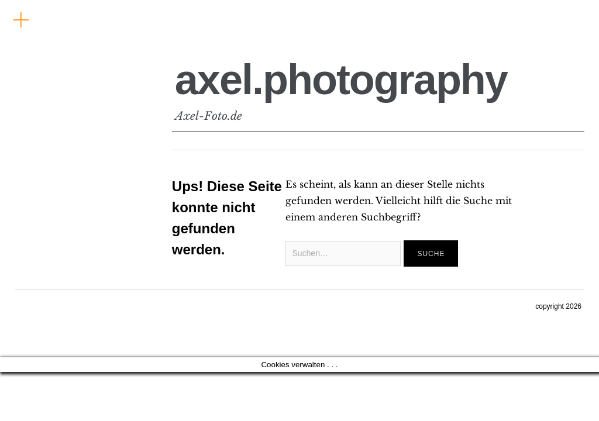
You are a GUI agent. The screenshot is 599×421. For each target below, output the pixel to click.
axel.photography (341, 79)
